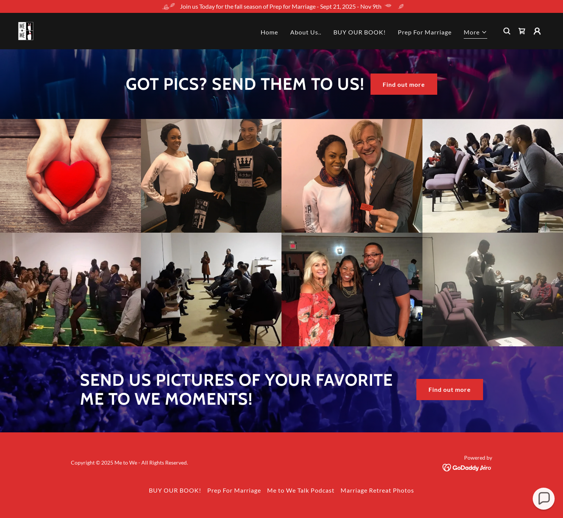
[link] (25, 30)
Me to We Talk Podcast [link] (301, 490)
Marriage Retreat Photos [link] (377, 490)
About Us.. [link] (305, 32)
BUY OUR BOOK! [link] (359, 32)
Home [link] (269, 32)
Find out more (404, 84)
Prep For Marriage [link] (425, 32)
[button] (475, 33)
